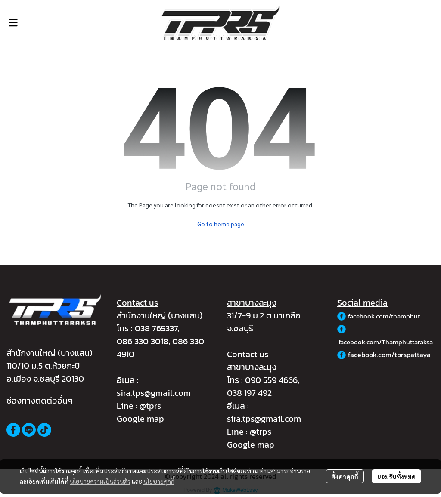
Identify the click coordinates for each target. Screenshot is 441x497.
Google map (140, 418)
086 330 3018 (142, 341)
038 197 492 (249, 392)
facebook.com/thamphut (384, 316)
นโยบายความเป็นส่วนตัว (100, 481)
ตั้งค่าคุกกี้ (344, 476)
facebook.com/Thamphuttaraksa (386, 342)
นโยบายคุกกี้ (158, 481)
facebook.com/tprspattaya (389, 354)
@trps (260, 431)
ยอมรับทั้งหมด (396, 476)
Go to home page (220, 224)
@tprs (150, 405)
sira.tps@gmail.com (154, 392)
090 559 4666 (271, 380)
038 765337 (156, 328)
